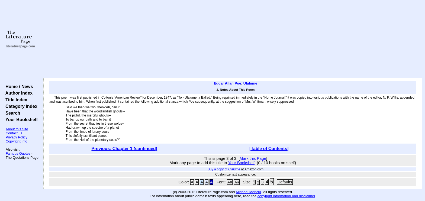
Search (11, 113)
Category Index (20, 106)
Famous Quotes (18, 153)
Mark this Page (253, 158)
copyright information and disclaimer (286, 196)
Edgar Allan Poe (227, 83)
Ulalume (250, 83)
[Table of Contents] (269, 148)
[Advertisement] (232, 39)
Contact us (14, 133)
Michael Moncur (248, 192)
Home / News (18, 86)
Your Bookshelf (20, 119)
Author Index (18, 92)
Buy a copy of (224, 169)
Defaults (285, 182)
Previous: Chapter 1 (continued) (124, 148)
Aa (229, 182)
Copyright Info (16, 141)
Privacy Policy (16, 137)
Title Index (15, 99)
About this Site (17, 129)
